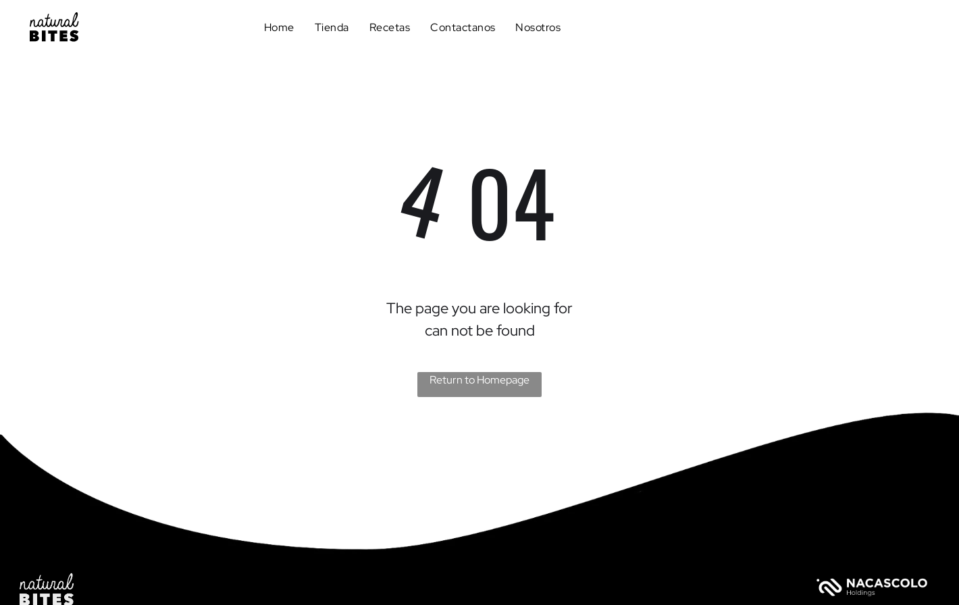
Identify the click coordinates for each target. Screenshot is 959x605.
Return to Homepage (479, 380)
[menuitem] (279, 27)
